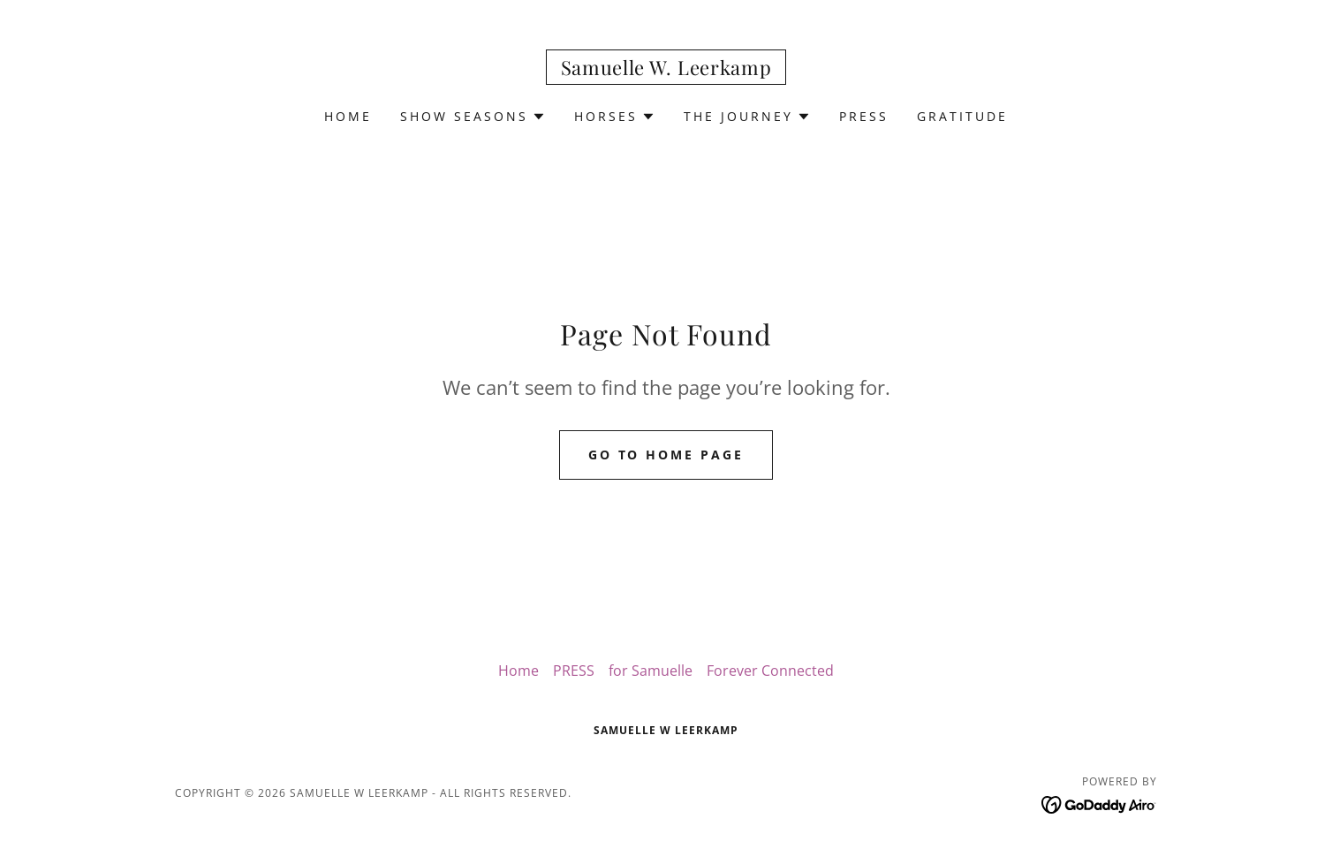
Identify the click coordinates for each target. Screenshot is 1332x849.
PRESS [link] (864, 116)
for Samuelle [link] (650, 670)
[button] (473, 116)
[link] (666, 70)
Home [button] (518, 670)
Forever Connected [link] (770, 670)
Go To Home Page (666, 454)
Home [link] (348, 116)
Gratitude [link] (962, 116)
